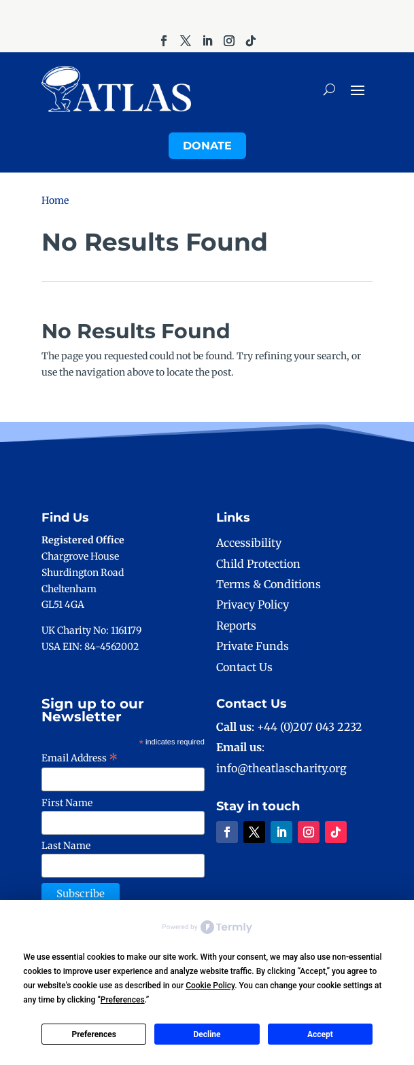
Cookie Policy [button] (210, 985)
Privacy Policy (252, 604)
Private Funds (252, 646)
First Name (66, 803)
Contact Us (244, 667)
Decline (206, 1034)
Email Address (79, 758)
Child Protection (258, 564)
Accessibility (248, 542)
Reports (236, 625)
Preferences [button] (123, 1000)
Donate (207, 145)
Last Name (65, 846)
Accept (320, 1034)
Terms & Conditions (268, 584)
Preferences (93, 1034)
